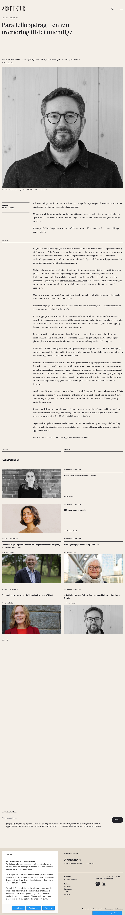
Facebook (67, 886)
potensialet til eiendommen (55, 349)
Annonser (73, 860)
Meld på (117, 820)
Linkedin (67, 894)
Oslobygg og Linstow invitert (53, 360)
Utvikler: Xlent (119, 909)
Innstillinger (18, 908)
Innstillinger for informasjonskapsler (107, 913)
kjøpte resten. (71, 353)
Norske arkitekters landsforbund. (108, 878)
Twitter (66, 892)
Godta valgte (34, 908)
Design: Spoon (109, 909)
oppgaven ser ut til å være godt (73, 370)
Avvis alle (48, 908)
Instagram (67, 889)
